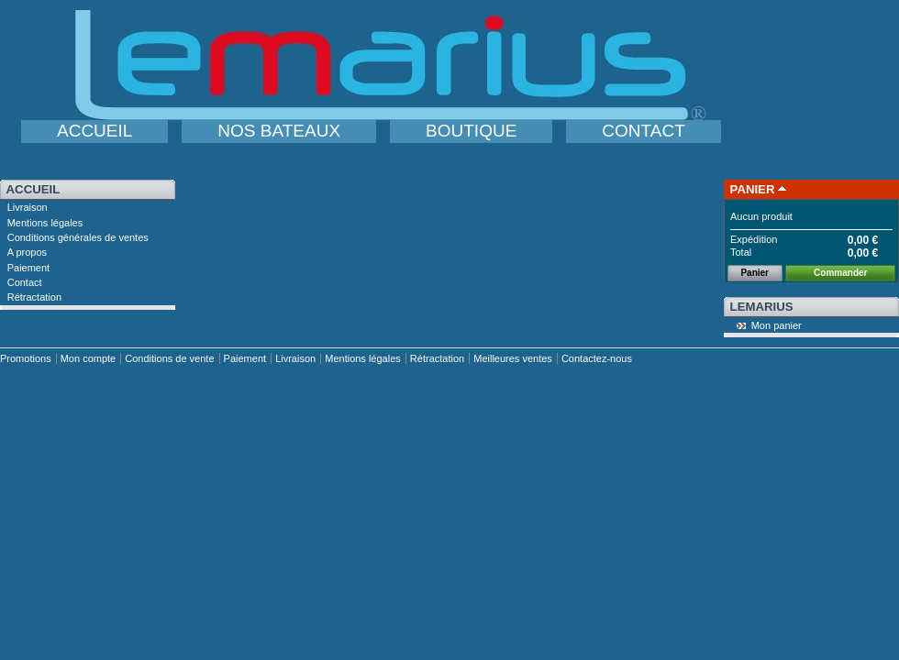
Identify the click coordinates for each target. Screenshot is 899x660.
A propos (27, 252)
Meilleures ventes (512, 358)
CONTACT (643, 130)
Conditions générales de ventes (78, 237)
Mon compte (89, 358)
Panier (752, 189)
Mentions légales (45, 222)
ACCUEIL (94, 130)
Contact (24, 282)
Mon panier (776, 325)
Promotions (25, 358)
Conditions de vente (169, 358)
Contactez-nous (596, 358)
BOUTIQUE (471, 130)
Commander (840, 273)
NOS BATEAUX (278, 130)
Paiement (28, 267)
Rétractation (34, 297)
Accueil (33, 189)
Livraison (27, 207)
